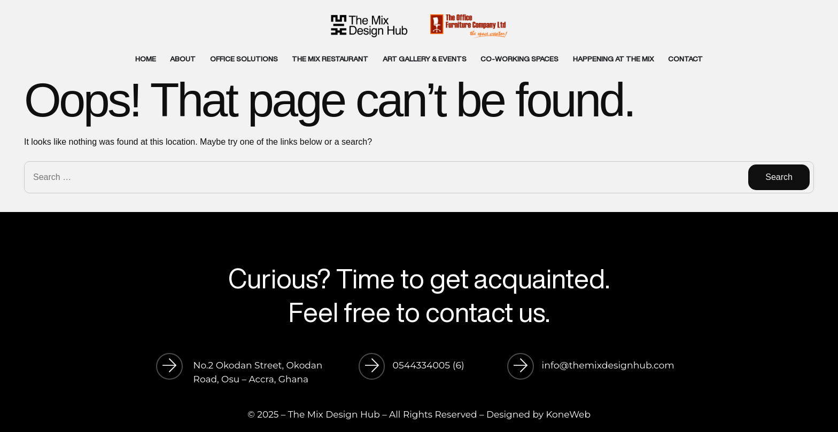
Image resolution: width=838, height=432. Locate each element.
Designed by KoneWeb (538, 414)
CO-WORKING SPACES (519, 58)
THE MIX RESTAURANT (330, 58)
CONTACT (685, 58)
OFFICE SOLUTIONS (244, 58)
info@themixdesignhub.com (608, 365)
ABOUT (183, 58)
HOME (145, 58)
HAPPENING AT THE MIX (613, 58)
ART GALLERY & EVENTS (425, 58)
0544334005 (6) (428, 365)
